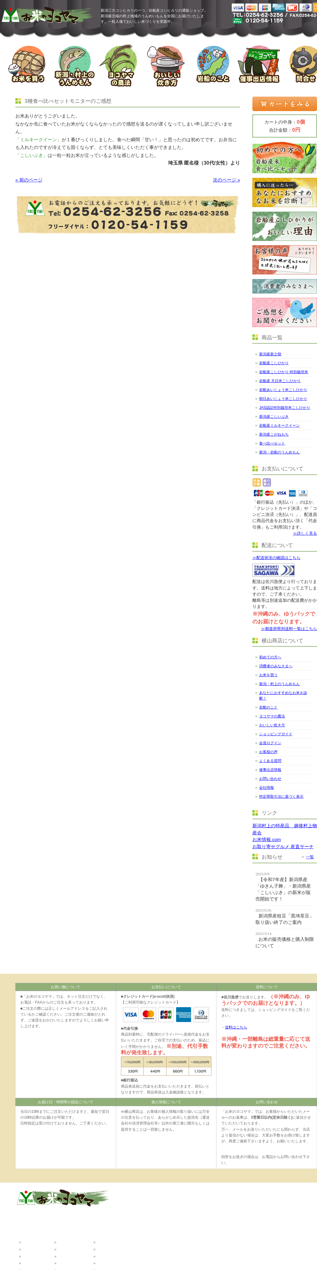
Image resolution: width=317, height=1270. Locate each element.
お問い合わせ (270, 779)
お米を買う (268, 675)
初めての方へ (270, 657)
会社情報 (266, 787)
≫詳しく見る (305, 533)
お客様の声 (268, 752)
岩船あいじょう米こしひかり (283, 390)
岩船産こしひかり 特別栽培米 (283, 372)
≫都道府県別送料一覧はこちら (289, 628)
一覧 (310, 857)
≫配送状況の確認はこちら (276, 557)
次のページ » (226, 179)
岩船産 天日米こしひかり (280, 381)
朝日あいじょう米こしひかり (283, 399)
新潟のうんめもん (37, 1262)
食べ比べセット (272, 443)
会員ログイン (270, 743)
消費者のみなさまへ (275, 666)
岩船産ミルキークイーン (279, 425)
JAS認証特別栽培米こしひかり (284, 407)
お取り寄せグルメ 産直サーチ (283, 846)
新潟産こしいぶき (274, 416)
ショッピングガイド (275, 734)
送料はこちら (236, 1027)
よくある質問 (270, 761)
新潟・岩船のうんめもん (279, 452)
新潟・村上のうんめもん (279, 684)
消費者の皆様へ (36, 1248)
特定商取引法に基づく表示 (281, 796)
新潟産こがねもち (274, 434)
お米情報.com (266, 839)
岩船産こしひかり (274, 363)
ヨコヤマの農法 (272, 716)
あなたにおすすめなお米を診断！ (283, 696)
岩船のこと (268, 707)
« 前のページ (28, 179)
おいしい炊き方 (272, 725)
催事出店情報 (270, 770)
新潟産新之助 (270, 354)
